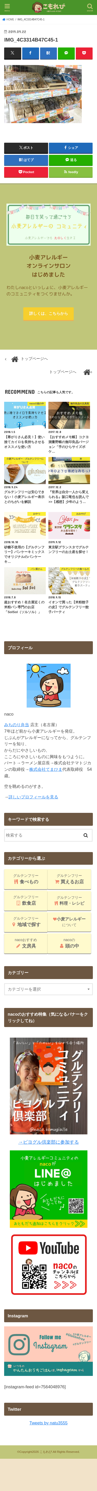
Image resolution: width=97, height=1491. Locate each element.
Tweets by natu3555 (48, 1423)
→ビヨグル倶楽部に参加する (48, 1142)
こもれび (46, 1451)
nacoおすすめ (26, 943)
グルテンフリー (26, 878)
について (69, 922)
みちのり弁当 (16, 724)
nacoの (69, 943)
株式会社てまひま (45, 769)
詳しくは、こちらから (48, 313)
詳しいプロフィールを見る (33, 797)
